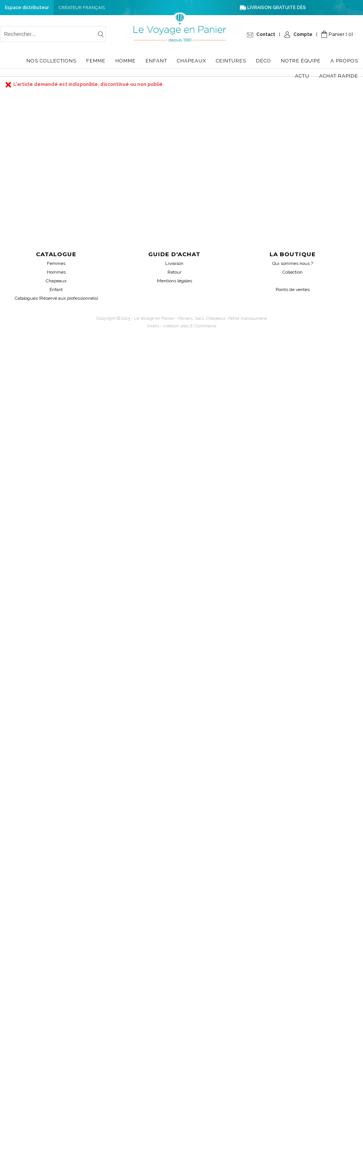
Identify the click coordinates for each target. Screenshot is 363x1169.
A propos (344, 61)
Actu (302, 76)
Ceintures (231, 61)
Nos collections (51, 61)
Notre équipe (301, 61)
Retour (175, 272)
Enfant (156, 61)
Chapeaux (191, 61)
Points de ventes (293, 289)
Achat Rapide (338, 76)
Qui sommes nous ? (292, 263)
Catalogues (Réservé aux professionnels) (56, 298)
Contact (265, 34)
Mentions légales (174, 280)
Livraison (174, 263)
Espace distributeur (27, 7)
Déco (263, 61)
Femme (95, 61)
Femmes (56, 263)
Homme (125, 61)
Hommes (56, 272)
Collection (292, 272)
